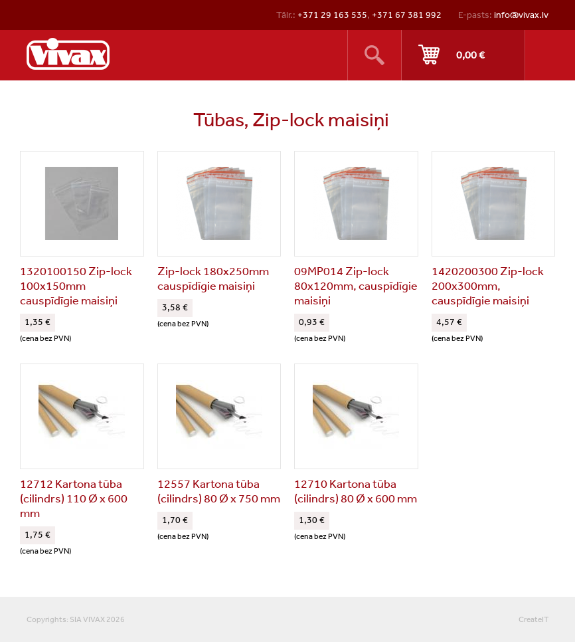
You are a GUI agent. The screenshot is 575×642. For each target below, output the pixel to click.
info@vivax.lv (521, 15)
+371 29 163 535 (332, 15)
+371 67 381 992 (407, 15)
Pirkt (463, 55)
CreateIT (533, 619)
